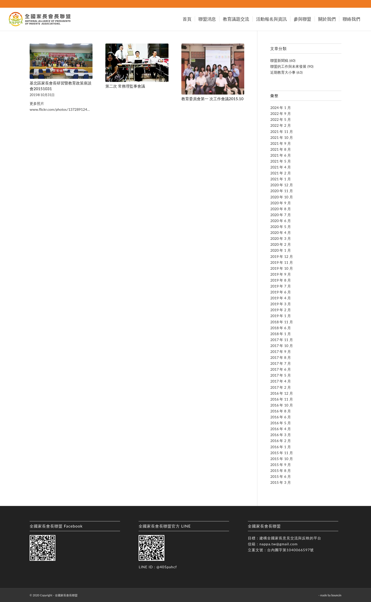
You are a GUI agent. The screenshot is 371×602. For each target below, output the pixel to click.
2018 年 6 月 (280, 328)
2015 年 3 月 (280, 482)
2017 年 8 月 (280, 357)
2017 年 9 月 (280, 351)
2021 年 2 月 (280, 173)
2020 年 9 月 (280, 203)
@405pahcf (166, 567)
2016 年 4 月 (280, 429)
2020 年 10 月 (281, 197)
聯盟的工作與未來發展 (288, 66)
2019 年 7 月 (280, 286)
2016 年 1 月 (280, 447)
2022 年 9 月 (280, 113)
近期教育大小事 (283, 72)
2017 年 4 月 (280, 381)
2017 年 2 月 (280, 387)
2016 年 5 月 (280, 423)
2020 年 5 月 (280, 226)
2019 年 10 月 (281, 268)
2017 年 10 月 (281, 345)
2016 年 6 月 (280, 417)
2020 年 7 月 (280, 215)
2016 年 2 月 (280, 440)
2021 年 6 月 (280, 155)
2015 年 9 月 (280, 464)
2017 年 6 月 (280, 369)
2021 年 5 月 (280, 161)
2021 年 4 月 (280, 167)
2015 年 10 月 (281, 458)
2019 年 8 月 (280, 280)
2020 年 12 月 (281, 185)
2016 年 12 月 (281, 393)
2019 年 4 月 (280, 298)
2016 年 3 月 (280, 435)
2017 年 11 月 (281, 339)
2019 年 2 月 (280, 310)
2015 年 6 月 (280, 476)
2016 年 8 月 (280, 411)
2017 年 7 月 (280, 363)
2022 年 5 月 (280, 119)
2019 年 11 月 (281, 262)
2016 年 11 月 (281, 399)
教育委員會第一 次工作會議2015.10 (212, 98)
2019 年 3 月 (280, 304)
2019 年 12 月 (281, 256)
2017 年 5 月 (280, 375)
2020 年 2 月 (280, 244)
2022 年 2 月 (280, 125)
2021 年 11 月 (281, 131)
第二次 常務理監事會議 (125, 86)
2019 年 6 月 (280, 292)
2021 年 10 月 (281, 137)
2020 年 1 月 (280, 250)
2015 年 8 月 (280, 470)
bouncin (336, 595)
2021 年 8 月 (280, 149)
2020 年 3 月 (280, 238)
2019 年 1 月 (280, 315)
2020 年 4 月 (280, 232)
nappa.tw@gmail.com (278, 544)
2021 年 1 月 (280, 179)
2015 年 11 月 (281, 453)
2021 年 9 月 (280, 143)
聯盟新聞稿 (279, 60)
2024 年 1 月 (280, 107)
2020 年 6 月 (280, 220)
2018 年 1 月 (280, 334)
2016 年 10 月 (281, 405)
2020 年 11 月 (281, 191)
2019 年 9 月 (280, 274)
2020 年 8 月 (280, 209)
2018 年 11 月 (281, 322)
